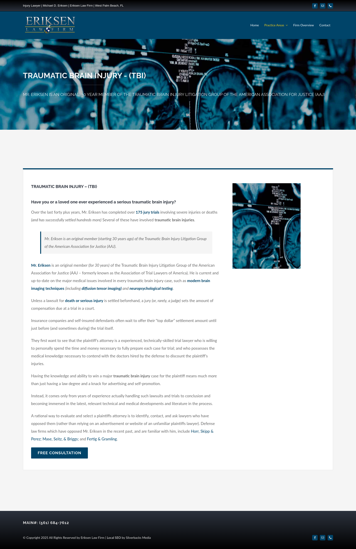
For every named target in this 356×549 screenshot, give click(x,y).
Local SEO (114, 537)
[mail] (322, 6)
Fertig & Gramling (102, 439)
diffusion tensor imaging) (101, 288)
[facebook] (315, 6)
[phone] (330, 6)
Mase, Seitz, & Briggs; (60, 439)
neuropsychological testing (151, 288)
